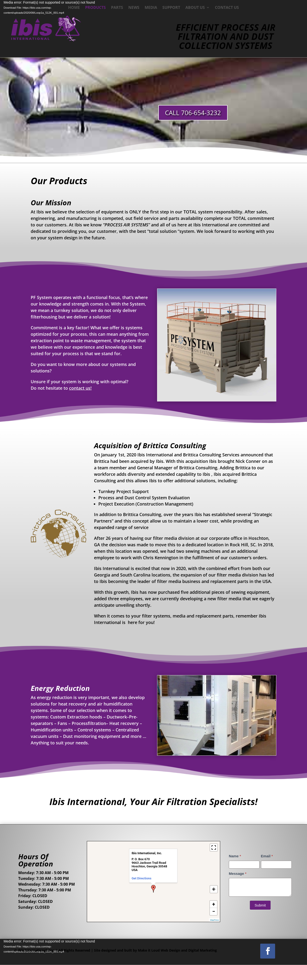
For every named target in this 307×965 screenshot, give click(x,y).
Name (235, 856)
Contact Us (227, 8)
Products (95, 8)
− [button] (213, 911)
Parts (117, 8)
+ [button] (213, 904)
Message (237, 873)
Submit (260, 905)
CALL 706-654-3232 (193, 112)
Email (267, 856)
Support (171, 8)
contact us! (80, 388)
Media (151, 8)
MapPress (214, 920)
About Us (195, 8)
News (133, 8)
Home (74, 8)
